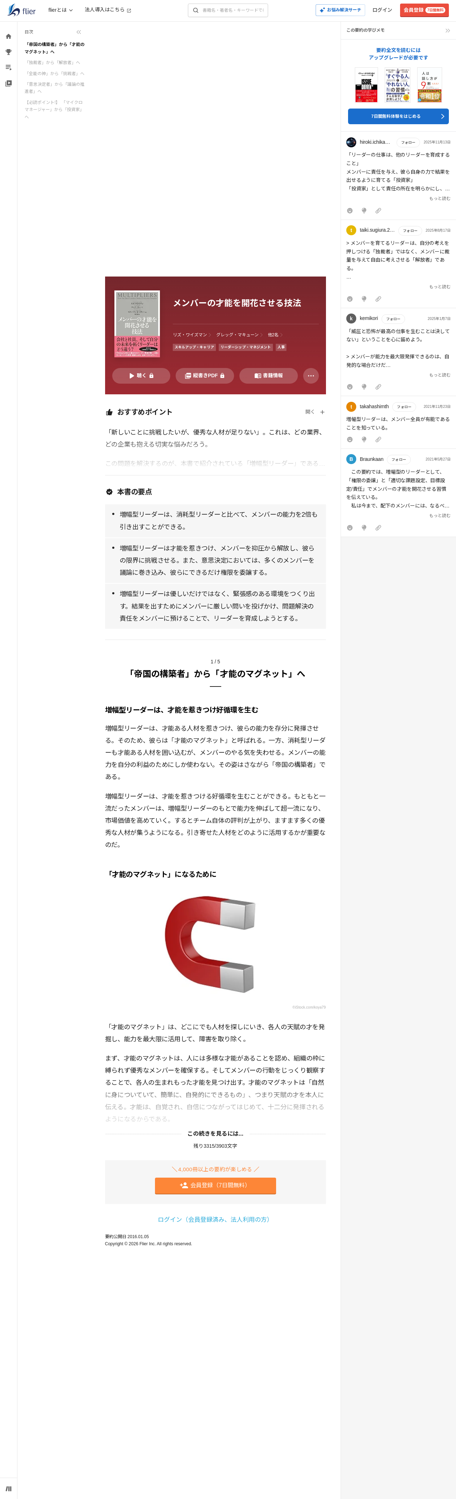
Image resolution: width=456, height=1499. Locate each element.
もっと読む (440, 198)
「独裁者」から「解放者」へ (52, 62)
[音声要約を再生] (141, 376)
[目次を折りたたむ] (53, 32)
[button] (398, 177)
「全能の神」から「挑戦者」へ (54, 73)
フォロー (408, 142)
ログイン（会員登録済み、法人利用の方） (215, 1219)
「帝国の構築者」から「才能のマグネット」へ (54, 48)
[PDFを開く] (205, 376)
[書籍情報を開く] (268, 376)
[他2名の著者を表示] (276, 334)
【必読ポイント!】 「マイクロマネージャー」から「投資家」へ (54, 110)
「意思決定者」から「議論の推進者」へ (54, 88)
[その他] (311, 376)
